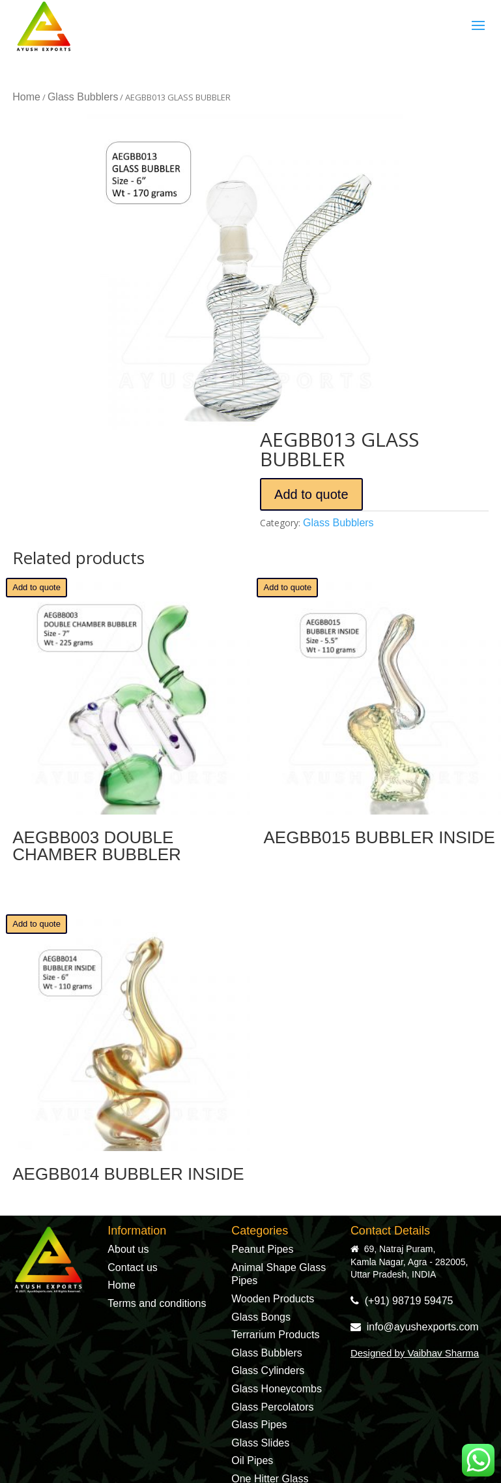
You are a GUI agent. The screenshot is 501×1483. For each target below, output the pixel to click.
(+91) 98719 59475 (402, 1300)
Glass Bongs (261, 1317)
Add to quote (311, 494)
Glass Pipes (259, 1424)
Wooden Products (272, 1298)
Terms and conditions (156, 1303)
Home (26, 96)
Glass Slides (260, 1442)
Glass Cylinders (267, 1370)
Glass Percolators (272, 1407)
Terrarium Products (275, 1334)
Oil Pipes (252, 1460)
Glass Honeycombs (276, 1388)
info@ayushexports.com (415, 1326)
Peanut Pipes (262, 1249)
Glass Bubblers (83, 96)
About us (128, 1249)
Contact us (132, 1267)
